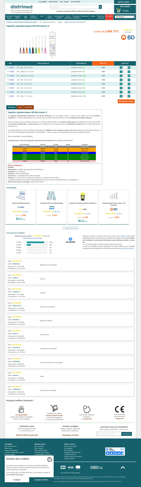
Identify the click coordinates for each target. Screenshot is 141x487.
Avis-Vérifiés (122, 236)
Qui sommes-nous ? (11, 446)
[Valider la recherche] (100, 7)
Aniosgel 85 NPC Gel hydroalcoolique (51, 203)
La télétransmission (70, 454)
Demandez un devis (70, 435)
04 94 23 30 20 (22, 435)
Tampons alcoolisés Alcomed (20, 203)
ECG (42, 16)
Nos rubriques (68, 450)
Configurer (17, 480)
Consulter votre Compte (41, 452)
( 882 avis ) (56, 211)
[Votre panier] (118, 10)
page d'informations (128, 248)
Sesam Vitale (26, 17)
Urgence (93, 16)
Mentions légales (10, 454)
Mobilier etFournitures (33, 17)
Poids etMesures (49, 17)
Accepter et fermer (41, 480)
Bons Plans (109, 16)
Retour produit (53, 1)
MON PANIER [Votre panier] (125, 6)
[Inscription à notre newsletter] (108, 434)
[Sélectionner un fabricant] (124, 17)
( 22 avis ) (88, 214)
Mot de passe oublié (40, 450)
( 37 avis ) (119, 214)
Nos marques (68, 448)
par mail (34, 435)
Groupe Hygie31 (75, 473)
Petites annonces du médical (73, 456)
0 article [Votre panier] (125, 11)
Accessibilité (43, 1)
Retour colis (8, 448)
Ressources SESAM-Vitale (72, 452)
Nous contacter (75, 1)
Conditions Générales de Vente (14, 452)
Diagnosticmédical (17, 17)
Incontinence (84, 16)
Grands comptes (69, 458)
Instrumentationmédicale (59, 17)
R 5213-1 (110, 477)
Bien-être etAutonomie (101, 17)
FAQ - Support (64, 1)
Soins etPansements (68, 17)
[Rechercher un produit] (74, 7)
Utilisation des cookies (16, 474)
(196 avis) (128, 32)
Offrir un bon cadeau (70, 446)
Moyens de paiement (11, 450)
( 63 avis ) (26, 211)
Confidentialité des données (42, 454)
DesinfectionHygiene (9, 17)
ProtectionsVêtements (76, 17)
